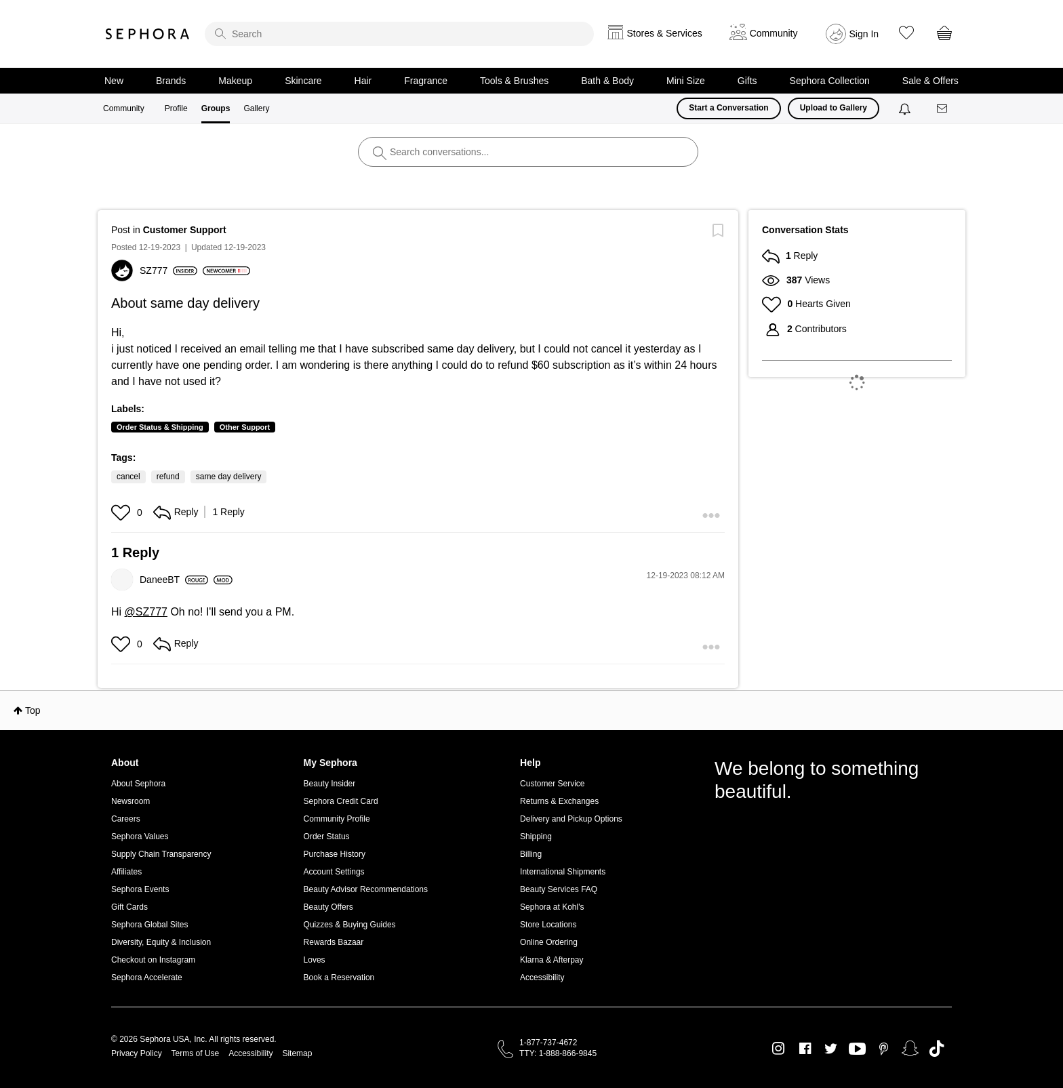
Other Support (245, 427)
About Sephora (138, 783)
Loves (314, 960)
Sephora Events (140, 889)
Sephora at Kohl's (552, 907)
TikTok (936, 1048)
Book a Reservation (339, 977)
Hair (363, 80)
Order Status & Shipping (160, 427)
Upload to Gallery (833, 108)
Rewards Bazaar (334, 942)
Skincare (303, 80)
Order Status (327, 836)
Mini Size (685, 80)
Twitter (830, 1048)
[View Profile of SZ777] (168, 270)
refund (168, 476)
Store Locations (548, 924)
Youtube (857, 1049)
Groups (215, 108)
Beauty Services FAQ (558, 889)
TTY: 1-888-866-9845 (558, 1053)
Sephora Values (140, 836)
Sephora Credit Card (341, 801)
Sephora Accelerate (146, 977)
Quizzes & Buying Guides (350, 924)
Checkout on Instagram (153, 960)
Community (123, 108)
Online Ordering (549, 942)
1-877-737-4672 (548, 1042)
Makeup (235, 80)
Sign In (864, 33)
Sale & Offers (930, 80)
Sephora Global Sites (149, 924)
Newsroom (130, 801)
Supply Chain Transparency (161, 854)
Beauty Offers (328, 907)
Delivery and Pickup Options (571, 819)
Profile (176, 108)
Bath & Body (607, 80)
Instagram (778, 1048)
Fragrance (425, 80)
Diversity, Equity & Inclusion (161, 942)
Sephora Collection (830, 80)
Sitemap (297, 1053)
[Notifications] (906, 108)
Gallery (256, 108)
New (113, 80)
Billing (531, 854)
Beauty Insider (330, 783)
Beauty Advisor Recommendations (366, 889)
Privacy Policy (136, 1053)
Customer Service (552, 783)
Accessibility (542, 977)
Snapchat (910, 1048)
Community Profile (337, 819)
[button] (122, 512)
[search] (399, 34)
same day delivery (229, 476)
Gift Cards (129, 907)
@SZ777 (146, 612)
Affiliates (126, 872)
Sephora (147, 33)
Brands (171, 80)
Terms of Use (196, 1053)
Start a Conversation (728, 108)
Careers (125, 819)
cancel (128, 476)
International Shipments (562, 872)
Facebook (805, 1048)
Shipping (536, 836)
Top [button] (33, 710)
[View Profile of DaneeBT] (174, 579)
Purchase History (334, 854)
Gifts (747, 80)
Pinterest (883, 1048)
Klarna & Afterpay (551, 960)
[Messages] (943, 109)
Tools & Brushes (514, 80)
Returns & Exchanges (559, 801)
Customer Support (184, 229)
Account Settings (334, 872)
